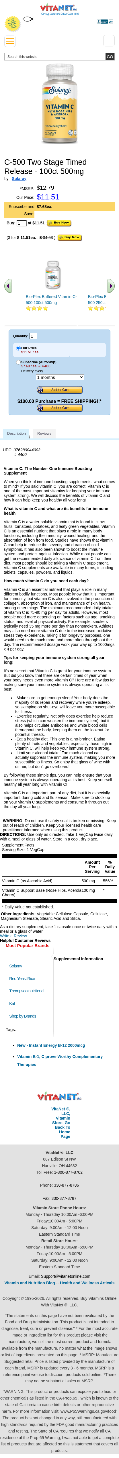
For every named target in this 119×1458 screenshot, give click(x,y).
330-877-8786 (66, 1185)
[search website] (59, 56)
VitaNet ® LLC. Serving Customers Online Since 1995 (59, 9)
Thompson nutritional (26, 990)
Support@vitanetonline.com (65, 1276)
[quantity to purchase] (22, 223)
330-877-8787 (63, 1198)
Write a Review (13, 936)
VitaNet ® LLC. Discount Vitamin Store (59, 1096)
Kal (12, 1003)
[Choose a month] (60, 377)
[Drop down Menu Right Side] (109, 40)
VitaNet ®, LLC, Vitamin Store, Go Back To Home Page (60, 1123)
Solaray (15, 965)
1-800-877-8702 (68, 1172)
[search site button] (110, 56)
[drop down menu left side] (10, 41)
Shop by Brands (24, 1016)
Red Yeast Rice (22, 978)
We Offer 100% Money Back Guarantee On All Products (13, 24)
